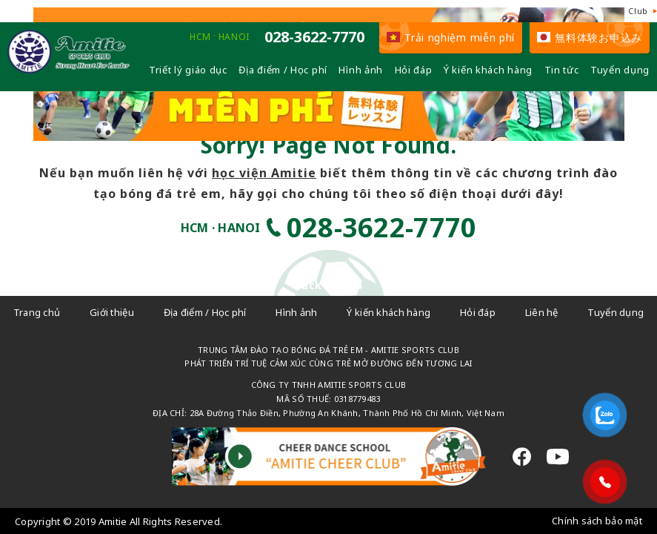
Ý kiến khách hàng (488, 69)
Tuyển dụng (620, 69)
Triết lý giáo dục (188, 69)
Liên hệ (541, 312)
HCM (200, 37)
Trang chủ (37, 312)
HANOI (234, 37)
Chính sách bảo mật (597, 520)
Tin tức (561, 69)
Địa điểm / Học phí (283, 69)
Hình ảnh (360, 69)
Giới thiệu (112, 312)
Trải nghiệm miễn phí (451, 37)
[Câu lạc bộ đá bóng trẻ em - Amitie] (68, 69)
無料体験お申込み (589, 37)
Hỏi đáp (414, 69)
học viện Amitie (264, 173)
